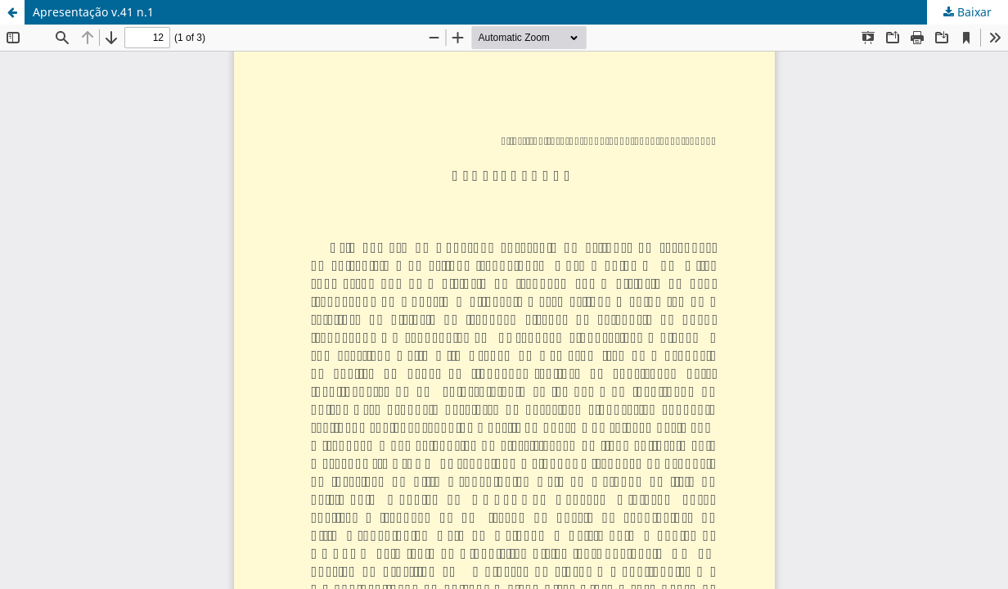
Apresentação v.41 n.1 (93, 12)
